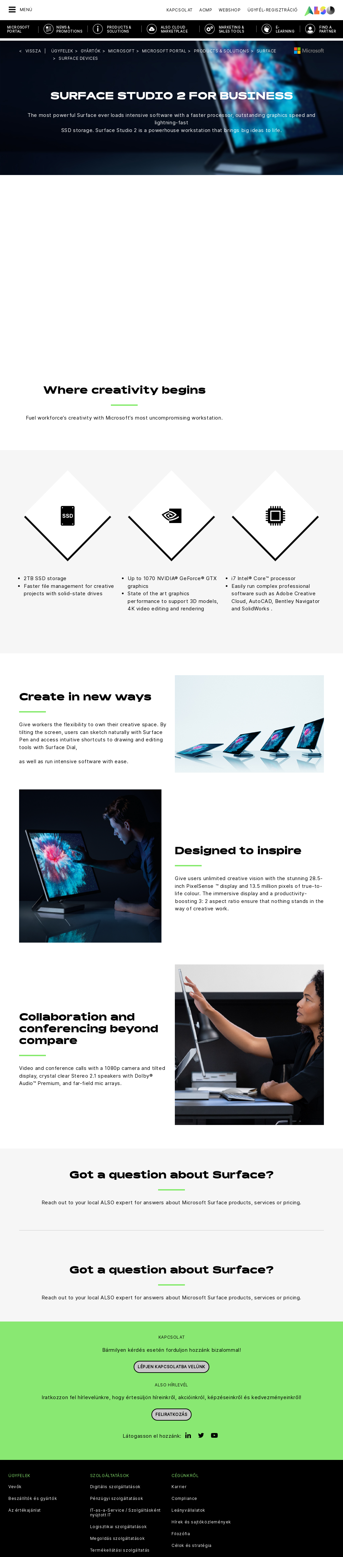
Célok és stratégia (192, 1543)
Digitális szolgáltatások (115, 1484)
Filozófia (181, 1531)
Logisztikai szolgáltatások (118, 1524)
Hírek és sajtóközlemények (201, 1520)
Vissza (33, 48)
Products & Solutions (119, 29)
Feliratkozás (171, 1411)
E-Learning (285, 29)
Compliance (184, 1496)
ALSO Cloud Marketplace (174, 29)
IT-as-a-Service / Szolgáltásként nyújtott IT (125, 1510)
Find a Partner (327, 29)
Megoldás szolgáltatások (117, 1536)
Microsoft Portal (18, 29)
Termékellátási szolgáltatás (120, 1548)
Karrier (179, 1484)
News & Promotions (69, 29)
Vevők (15, 1484)
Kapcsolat (179, 9)
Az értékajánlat (24, 1508)
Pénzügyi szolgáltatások (116, 1496)
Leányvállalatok (188, 1508)
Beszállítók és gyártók (32, 1496)
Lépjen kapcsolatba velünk (171, 1364)
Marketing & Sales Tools (231, 29)
